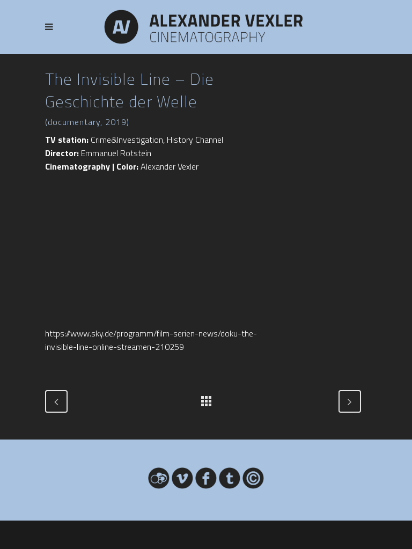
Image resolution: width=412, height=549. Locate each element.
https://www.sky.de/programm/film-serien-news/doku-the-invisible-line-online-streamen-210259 (151, 340)
